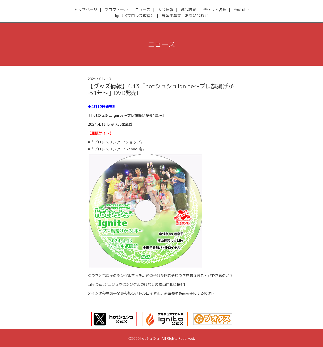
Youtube (241, 10)
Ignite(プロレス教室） (134, 16)
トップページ (85, 10)
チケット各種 (214, 10)
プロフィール (116, 10)
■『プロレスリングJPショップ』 (116, 142)
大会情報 (165, 10)
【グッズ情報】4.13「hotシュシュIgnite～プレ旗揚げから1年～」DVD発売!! (161, 89)
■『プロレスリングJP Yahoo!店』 (117, 149)
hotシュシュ (150, 338)
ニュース (142, 10)
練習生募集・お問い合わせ (185, 16)
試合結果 (188, 10)
